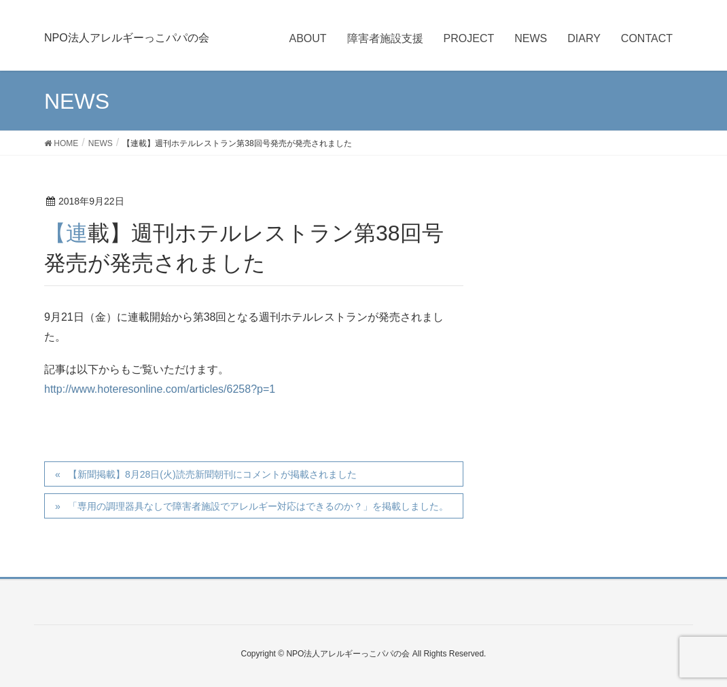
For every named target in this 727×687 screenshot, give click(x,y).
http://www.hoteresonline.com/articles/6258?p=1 (159, 389)
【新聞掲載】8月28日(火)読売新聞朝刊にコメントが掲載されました (212, 474)
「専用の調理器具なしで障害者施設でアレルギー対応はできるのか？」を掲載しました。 (258, 506)
